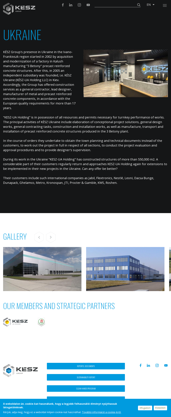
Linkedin (70, 4)
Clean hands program (86, 388)
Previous (39, 237)
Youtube (88, 5)
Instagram (79, 5)
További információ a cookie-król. (101, 412)
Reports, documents (86, 366)
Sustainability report (86, 377)
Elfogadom (145, 407)
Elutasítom (160, 408)
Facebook (63, 5)
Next (51, 237)
